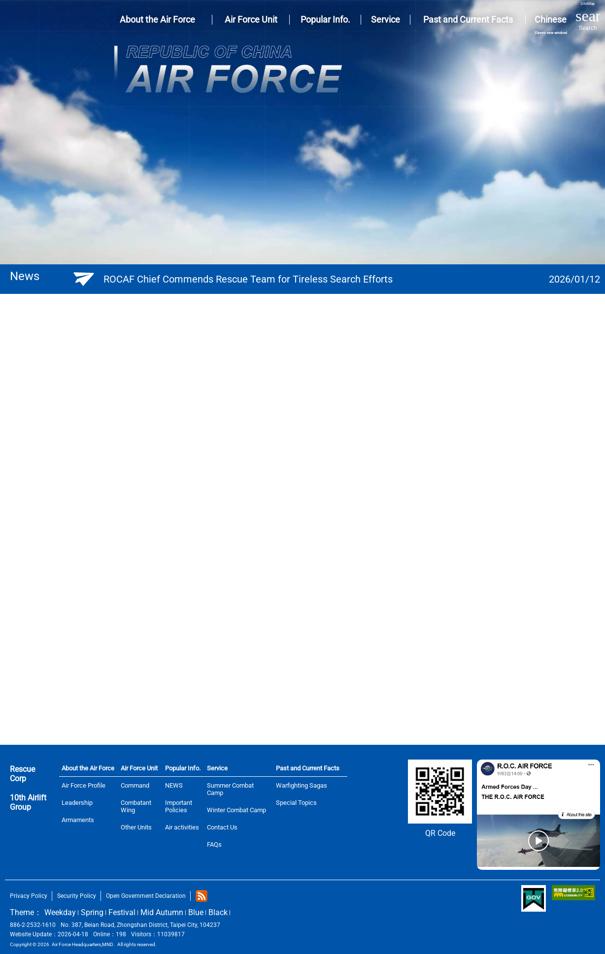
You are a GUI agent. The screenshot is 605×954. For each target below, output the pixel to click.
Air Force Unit (139, 768)
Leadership (77, 802)
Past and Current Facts (307, 768)
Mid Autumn (161, 912)
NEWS (174, 785)
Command (135, 785)
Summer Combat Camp (230, 789)
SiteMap (587, 3)
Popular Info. (183, 768)
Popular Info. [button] (325, 19)
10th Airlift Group (28, 802)
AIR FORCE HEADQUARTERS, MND (29, 19)
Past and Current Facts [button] (468, 19)
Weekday (60, 912)
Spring (92, 912)
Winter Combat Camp (236, 810)
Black (218, 912)
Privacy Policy (28, 895)
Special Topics (296, 802)
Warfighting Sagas (301, 785)
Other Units (136, 827)
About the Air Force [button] (157, 19)
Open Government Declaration (146, 895)
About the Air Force (88, 768)
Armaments (78, 820)
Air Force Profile (83, 785)
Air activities (182, 827)
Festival (121, 912)
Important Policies (178, 806)
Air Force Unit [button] (251, 19)
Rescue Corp (22, 773)
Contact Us (222, 827)
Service (217, 768)
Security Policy (76, 895)
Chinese (550, 24)
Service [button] (385, 19)
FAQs (214, 844)
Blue (195, 912)
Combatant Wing (136, 806)
